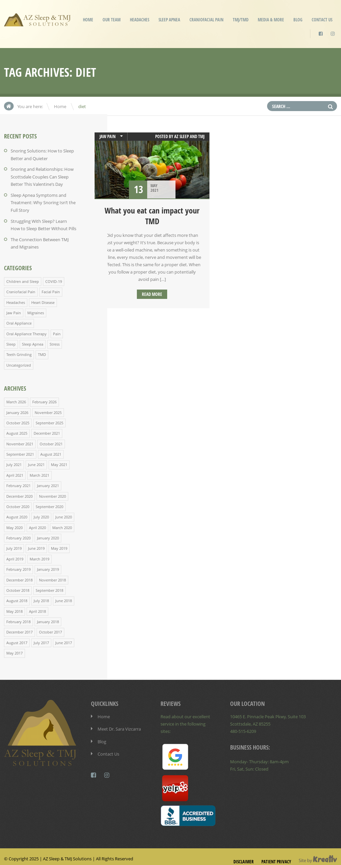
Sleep (11, 341)
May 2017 (14, 646)
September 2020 (49, 501)
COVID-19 (53, 279)
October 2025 (17, 419)
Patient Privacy (276, 855)
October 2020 (17, 501)
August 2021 (50, 450)
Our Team (112, 20)
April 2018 (37, 605)
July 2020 (41, 512)
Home (88, 20)
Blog (297, 20)
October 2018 (17, 584)
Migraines (35, 310)
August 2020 (16, 512)
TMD (42, 351)
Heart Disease (43, 299)
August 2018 (16, 594)
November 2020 (52, 491)
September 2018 (49, 584)
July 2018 (41, 594)
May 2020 (14, 522)
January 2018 (48, 615)
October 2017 (50, 625)
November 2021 (19, 439)
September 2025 (49, 419)
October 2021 (51, 439)
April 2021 (14, 470)
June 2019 (36, 543)
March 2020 (62, 522)
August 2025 (16, 429)
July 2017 (41, 636)
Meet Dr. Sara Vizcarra (119, 722)
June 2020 (63, 512)
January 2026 (17, 408)
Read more (152, 294)
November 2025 (48, 408)
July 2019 (14, 543)
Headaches (139, 20)
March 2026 (16, 398)
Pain (57, 330)
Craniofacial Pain (206, 20)
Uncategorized (18, 361)
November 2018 (52, 574)
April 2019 (14, 553)
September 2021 (20, 450)
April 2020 (37, 522)
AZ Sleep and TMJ (189, 136)
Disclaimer (243, 855)
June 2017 (63, 636)
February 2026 (44, 398)
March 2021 (39, 470)
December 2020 (19, 491)
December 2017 (19, 625)
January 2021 (48, 481)
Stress (55, 341)
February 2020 (18, 532)
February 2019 (18, 563)
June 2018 (63, 594)
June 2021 (36, 460)
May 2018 (14, 605)
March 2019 (39, 553)
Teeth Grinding (19, 351)
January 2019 (48, 563)
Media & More (271, 20)
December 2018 (19, 574)
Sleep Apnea (169, 20)
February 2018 (18, 615)
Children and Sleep (22, 279)
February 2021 (18, 481)
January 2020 (48, 532)
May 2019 (59, 543)
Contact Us (322, 20)
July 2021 (14, 460)
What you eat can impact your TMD (152, 216)
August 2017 (16, 636)
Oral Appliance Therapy (26, 330)
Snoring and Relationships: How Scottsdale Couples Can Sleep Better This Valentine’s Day (42, 176)
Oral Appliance (19, 320)
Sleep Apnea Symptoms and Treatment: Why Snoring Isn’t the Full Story (43, 201)
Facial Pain (51, 289)
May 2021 (59, 460)
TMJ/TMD (240, 20)
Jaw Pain (13, 310)
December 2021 (47, 429)
